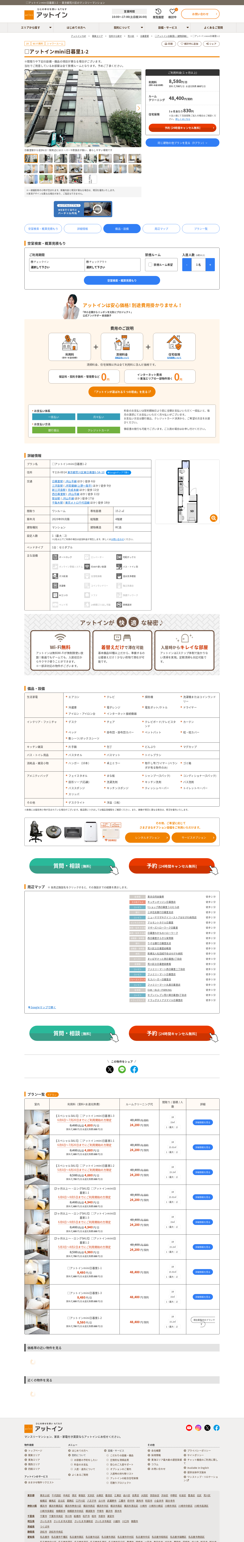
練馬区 (52, 1500)
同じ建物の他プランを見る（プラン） (182, 143)
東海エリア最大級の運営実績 (166, 1459)
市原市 (101, 1516)
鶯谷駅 (56, 498)
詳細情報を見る (202, 1122)
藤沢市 (109, 1511)
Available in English (198, 1467)
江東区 (117, 1495)
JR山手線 (71, 481)
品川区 (126, 1495)
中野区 (173, 1495)
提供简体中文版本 (196, 1472)
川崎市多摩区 (47, 1511)
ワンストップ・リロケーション (201, 1478)
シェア (211, 43)
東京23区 (45, 1495)
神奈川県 (32, 1506)
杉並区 (182, 1495)
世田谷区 (154, 1495)
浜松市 (43, 1531)
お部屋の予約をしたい (86, 1460)
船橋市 (77, 1516)
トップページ (35, 1450)
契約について (122, 27)
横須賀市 (90, 1511)
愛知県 (31, 1537)
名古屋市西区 (108, 1537)
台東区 (100, 1495)
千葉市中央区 (56, 1516)
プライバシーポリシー (199, 1450)
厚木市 (118, 1511)
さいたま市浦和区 (83, 1521)
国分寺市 (170, 1500)
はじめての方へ (76, 27)
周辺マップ (161, 228)
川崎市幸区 (171, 1506)
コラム (154, 1464)
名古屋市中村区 (125, 1537)
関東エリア (34, 1455)
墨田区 (108, 1495)
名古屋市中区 (143, 1537)
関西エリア (34, 1464)
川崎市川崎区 (156, 1506)
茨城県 (31, 1526)
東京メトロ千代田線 (77, 502)
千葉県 (31, 1516)
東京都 (31, 1495)
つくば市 (44, 1526)
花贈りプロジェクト (120, 1483)
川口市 (125, 1521)
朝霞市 (134, 1521)
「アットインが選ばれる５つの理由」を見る (122, 392)
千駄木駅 (57, 502)
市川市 (68, 1516)
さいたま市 (46, 1521)
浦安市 (110, 1516)
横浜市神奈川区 (73, 1506)
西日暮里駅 (59, 494)
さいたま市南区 (103, 1521)
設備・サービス (167, 27)
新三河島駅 (59, 490)
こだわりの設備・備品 (122, 1455)
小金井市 (159, 1500)
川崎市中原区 (185, 1506)
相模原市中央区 (75, 1511)
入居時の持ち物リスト (122, 1473)
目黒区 (135, 1495)
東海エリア (34, 1459)
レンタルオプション (147, 837)
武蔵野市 (111, 1500)
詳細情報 (82, 228)
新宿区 (82, 1495)
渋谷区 (164, 1495)
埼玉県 (31, 1521)
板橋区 (43, 1500)
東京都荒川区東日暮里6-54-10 (86, 472)
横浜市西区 (89, 1506)
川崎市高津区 (201, 1506)
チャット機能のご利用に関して (201, 1461)
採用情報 (156, 1455)
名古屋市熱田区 (196, 1537)
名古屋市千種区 (59, 1537)
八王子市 (91, 1500)
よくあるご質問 (213, 27)
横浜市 (43, 1506)
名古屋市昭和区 (160, 1537)
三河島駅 (57, 485)
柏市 (94, 1516)
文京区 (91, 1495)
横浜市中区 (102, 1506)
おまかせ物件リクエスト (41, 1482)
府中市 (130, 1500)
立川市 (101, 1500)
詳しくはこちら (182, 119)
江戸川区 (80, 1500)
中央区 (66, 1495)
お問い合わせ (117, 539)
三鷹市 (122, 1500)
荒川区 (207, 1495)
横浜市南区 (116, 1506)
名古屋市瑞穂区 (178, 1537)
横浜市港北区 (131, 1506)
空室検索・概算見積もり (43, 228)
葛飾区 (70, 1500)
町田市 (148, 1500)
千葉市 (43, 1516)
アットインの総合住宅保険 (124, 1478)
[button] (138, 108)
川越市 (116, 1521)
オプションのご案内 (120, 1469)
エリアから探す (30, 27)
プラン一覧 (201, 228)
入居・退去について (84, 1469)
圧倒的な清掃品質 (119, 1460)
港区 (74, 1495)
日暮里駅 (57, 481)
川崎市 (143, 1506)
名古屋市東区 (77, 1537)
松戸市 (86, 1516)
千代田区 (56, 1495)
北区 (199, 1495)
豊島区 (191, 1495)
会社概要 (156, 1450)
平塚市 (100, 1511)
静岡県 (31, 1531)
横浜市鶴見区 (56, 1506)
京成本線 (73, 490)
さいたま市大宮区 (63, 1521)
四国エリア (34, 1469)
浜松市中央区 (56, 1531)
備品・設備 (122, 228)
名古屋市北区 (93, 1537)
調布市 (139, 1500)
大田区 (144, 1495)
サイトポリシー (195, 1455)
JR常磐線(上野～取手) (78, 485)
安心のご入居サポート (122, 1464)
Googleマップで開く (119, 472)
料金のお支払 (81, 1464)
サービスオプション (194, 837)
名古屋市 (44, 1537)
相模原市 (60, 1511)
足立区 (61, 1500)
